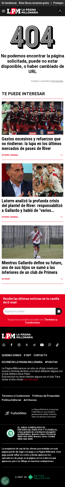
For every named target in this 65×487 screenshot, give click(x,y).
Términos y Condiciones (16, 395)
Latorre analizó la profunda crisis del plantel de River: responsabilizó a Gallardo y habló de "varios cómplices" (32, 206)
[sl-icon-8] (57, 345)
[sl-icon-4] (27, 345)
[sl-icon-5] (34, 345)
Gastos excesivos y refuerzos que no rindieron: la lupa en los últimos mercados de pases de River (31, 144)
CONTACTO (40, 355)
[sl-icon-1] (4, 345)
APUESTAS (51, 362)
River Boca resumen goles (34, 3)
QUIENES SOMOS (11, 355)
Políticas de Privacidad (45, 395)
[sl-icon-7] (49, 345)
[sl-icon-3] (19, 345)
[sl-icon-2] (11, 345)
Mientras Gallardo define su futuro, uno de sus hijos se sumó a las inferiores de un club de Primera (32, 267)
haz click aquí (30, 379)
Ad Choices (30, 400)
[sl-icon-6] (42, 345)
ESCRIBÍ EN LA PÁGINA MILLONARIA (22, 362)
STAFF (27, 355)
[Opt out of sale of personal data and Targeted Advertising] (5, 481)
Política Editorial (11, 400)
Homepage (57, 81)
